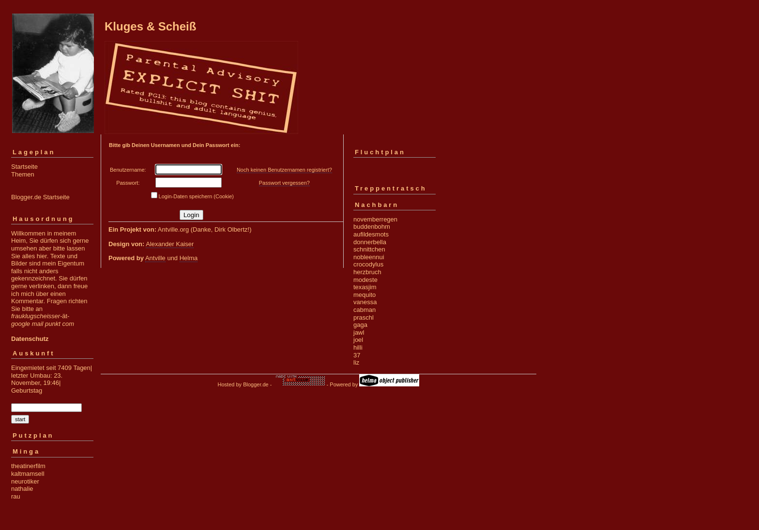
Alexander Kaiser (170, 244)
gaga (360, 324)
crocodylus (368, 264)
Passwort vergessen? (284, 183)
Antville (155, 258)
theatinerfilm (28, 466)
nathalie (22, 488)
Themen (22, 174)
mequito (364, 294)
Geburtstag (26, 390)
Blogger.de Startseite (40, 197)
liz (356, 362)
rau (15, 496)
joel (358, 339)
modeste (365, 279)
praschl (363, 317)
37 (356, 355)
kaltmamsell (28, 473)
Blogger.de (256, 384)
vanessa (365, 302)
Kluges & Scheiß (150, 26)
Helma (189, 258)
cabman (364, 309)
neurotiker (25, 481)
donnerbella (369, 242)
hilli (358, 347)
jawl (358, 332)
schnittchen (369, 249)
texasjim (365, 287)
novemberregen (375, 219)
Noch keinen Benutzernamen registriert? (284, 170)
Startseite (24, 166)
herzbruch (367, 272)
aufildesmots (371, 234)
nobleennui (368, 257)
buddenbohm (371, 226)
